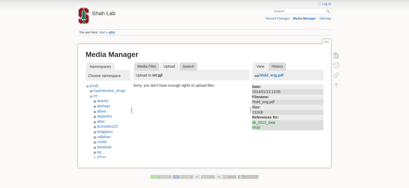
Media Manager (304, 18)
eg (99, 152)
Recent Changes (278, 18)
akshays (103, 106)
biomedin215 (107, 126)
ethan (101, 157)
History (277, 66)
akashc (103, 101)
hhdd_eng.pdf (271, 75)
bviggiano (105, 132)
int (95, 96)
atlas (101, 121)
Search (328, 11)
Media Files (146, 66)
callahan (104, 137)
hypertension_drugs (109, 91)
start (102, 32)
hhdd (256, 127)
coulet (102, 142)
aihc (112, 32)
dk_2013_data (263, 122)
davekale (104, 147)
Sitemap (325, 18)
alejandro (104, 116)
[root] (94, 86)
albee (101, 111)
